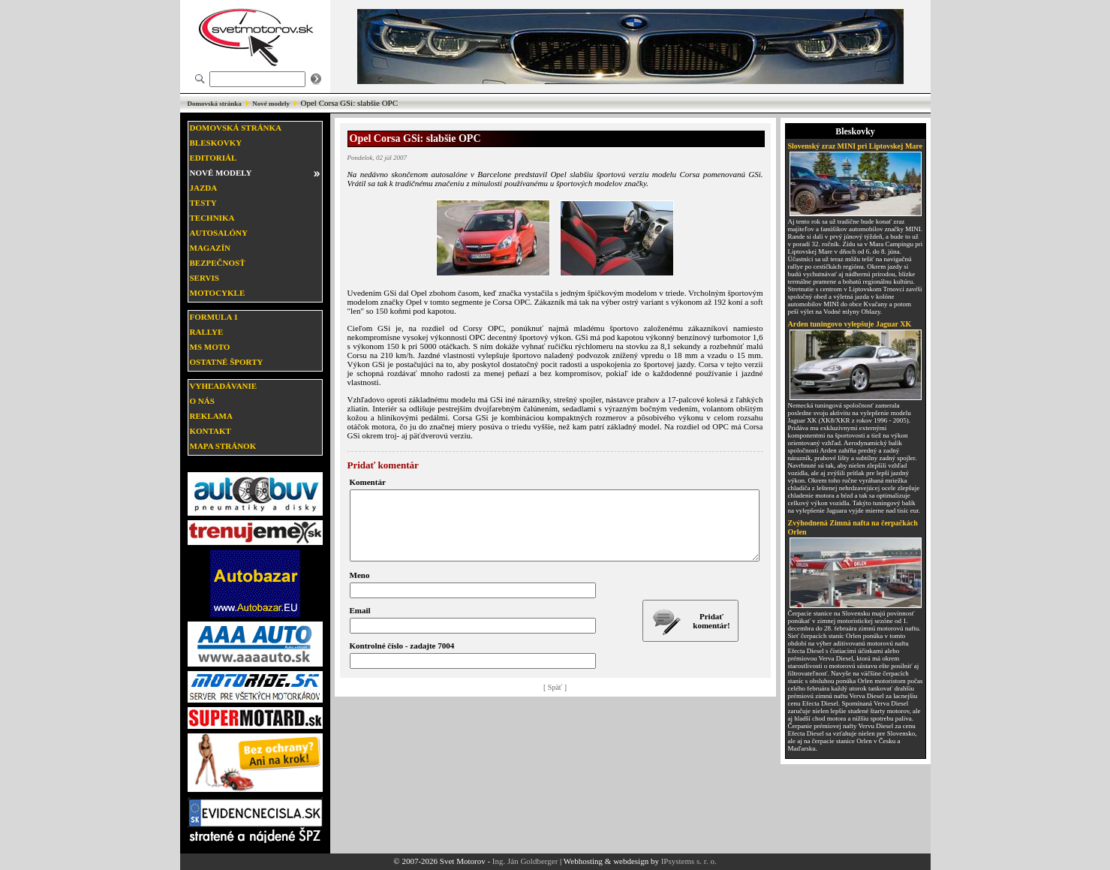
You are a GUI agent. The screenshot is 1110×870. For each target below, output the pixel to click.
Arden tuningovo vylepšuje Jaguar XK (850, 324)
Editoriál (213, 157)
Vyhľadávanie (223, 385)
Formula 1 (214, 316)
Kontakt (210, 430)
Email (360, 623)
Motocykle (217, 292)
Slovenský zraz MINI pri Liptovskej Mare (855, 146)
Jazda (204, 187)
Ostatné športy (226, 361)
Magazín (210, 247)
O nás (202, 400)
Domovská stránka (215, 103)
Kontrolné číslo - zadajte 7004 (402, 659)
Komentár (368, 481)
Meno (360, 588)
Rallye (207, 331)
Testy (203, 202)
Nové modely (271, 103)
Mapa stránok (223, 445)
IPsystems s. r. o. (689, 860)
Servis (204, 277)
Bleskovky (216, 142)
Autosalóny (219, 232)
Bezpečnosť (217, 262)
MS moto (210, 346)
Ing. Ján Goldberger (525, 860)
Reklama (211, 415)
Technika (212, 217)
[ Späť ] (555, 701)
